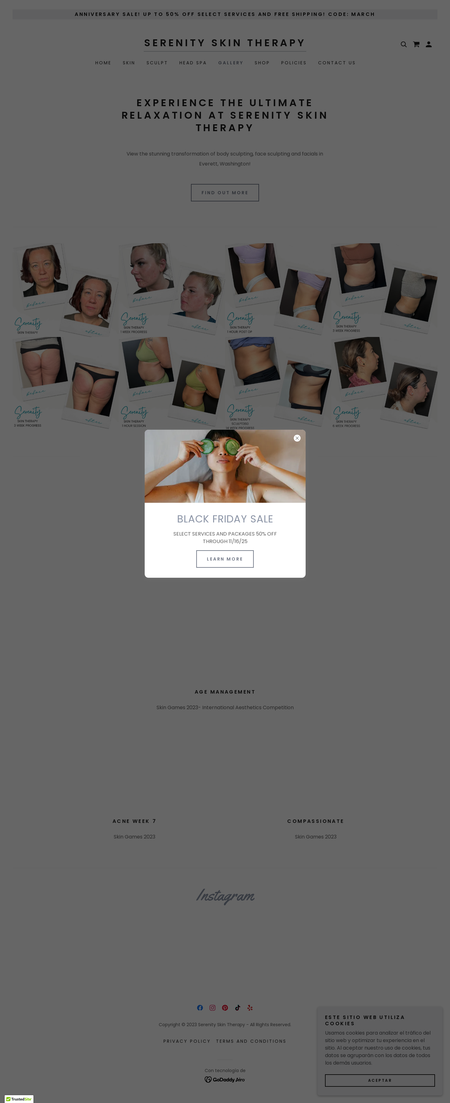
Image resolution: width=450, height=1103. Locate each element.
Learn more (225, 559)
